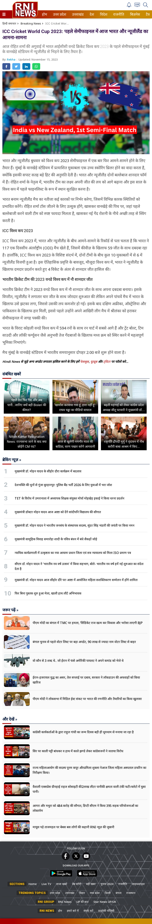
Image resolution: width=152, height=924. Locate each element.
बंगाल (118, 893)
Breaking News (31, 23)
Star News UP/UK (104, 902)
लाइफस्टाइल (138, 884)
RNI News (64, 902)
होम (44, 14)
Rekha (11, 59)
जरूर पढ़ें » (10, 610)
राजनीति (118, 14)
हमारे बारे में (73, 911)
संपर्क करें (88, 911)
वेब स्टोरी (76, 884)
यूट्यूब (94, 361)
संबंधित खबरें (11, 374)
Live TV (46, 884)
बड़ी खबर (91, 884)
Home (32, 884)
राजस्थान (130, 893)
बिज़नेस (134, 14)
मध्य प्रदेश (95, 893)
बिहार (82, 893)
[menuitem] (44, 14)
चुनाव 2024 (107, 884)
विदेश (103, 14)
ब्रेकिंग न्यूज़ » (11, 459)
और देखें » (9, 719)
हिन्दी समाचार (9, 23)
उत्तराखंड (77, 14)
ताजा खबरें (61, 884)
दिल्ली (108, 893)
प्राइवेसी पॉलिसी (106, 911)
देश (91, 14)
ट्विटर (106, 361)
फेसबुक (84, 361)
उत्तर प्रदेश (59, 14)
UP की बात (82, 902)
